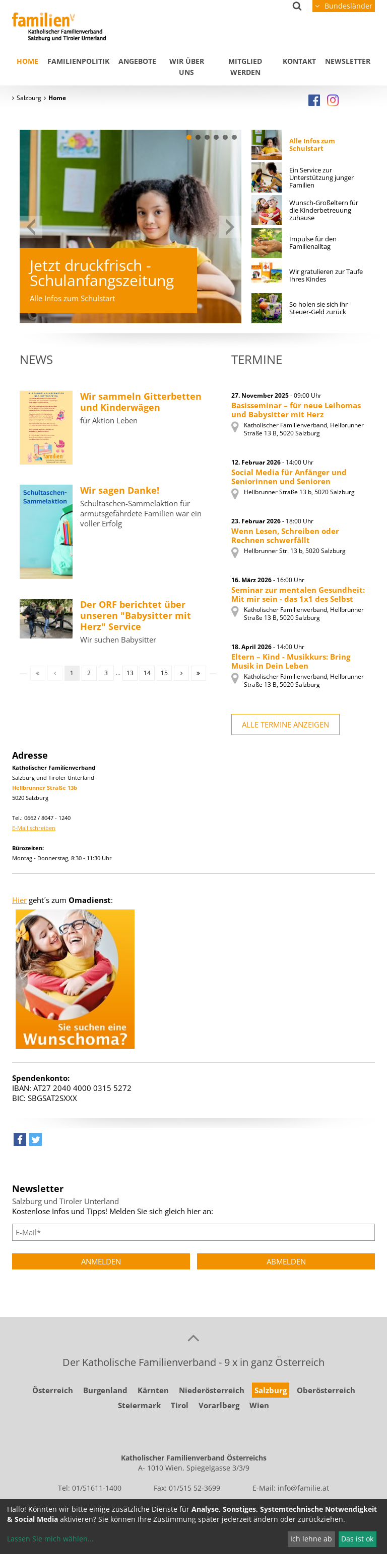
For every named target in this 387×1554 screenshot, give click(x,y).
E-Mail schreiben (33, 828)
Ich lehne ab (311, 1538)
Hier (19, 900)
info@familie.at (303, 1488)
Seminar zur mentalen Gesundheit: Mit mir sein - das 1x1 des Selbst (298, 594)
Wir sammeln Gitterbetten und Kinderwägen (141, 401)
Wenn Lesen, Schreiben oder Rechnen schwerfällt (285, 535)
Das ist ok (357, 1538)
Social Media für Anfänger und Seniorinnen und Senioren (289, 476)
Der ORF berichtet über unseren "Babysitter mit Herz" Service (135, 615)
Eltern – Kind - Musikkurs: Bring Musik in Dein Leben (290, 661)
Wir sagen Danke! (119, 490)
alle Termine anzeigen (285, 724)
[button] (188, 137)
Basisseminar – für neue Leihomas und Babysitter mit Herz (296, 409)
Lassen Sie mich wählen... (50, 1538)
